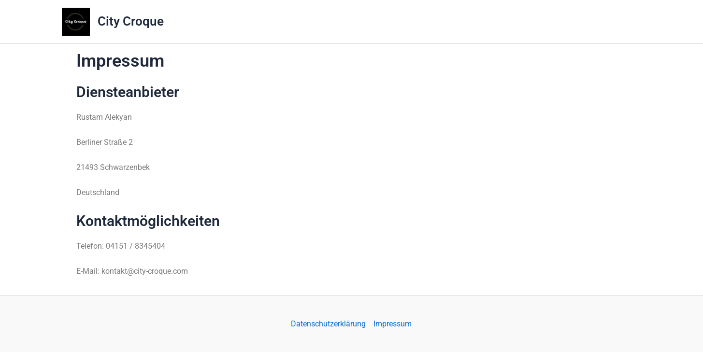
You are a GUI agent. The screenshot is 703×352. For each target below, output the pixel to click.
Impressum (392, 323)
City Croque (131, 21)
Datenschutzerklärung (328, 323)
